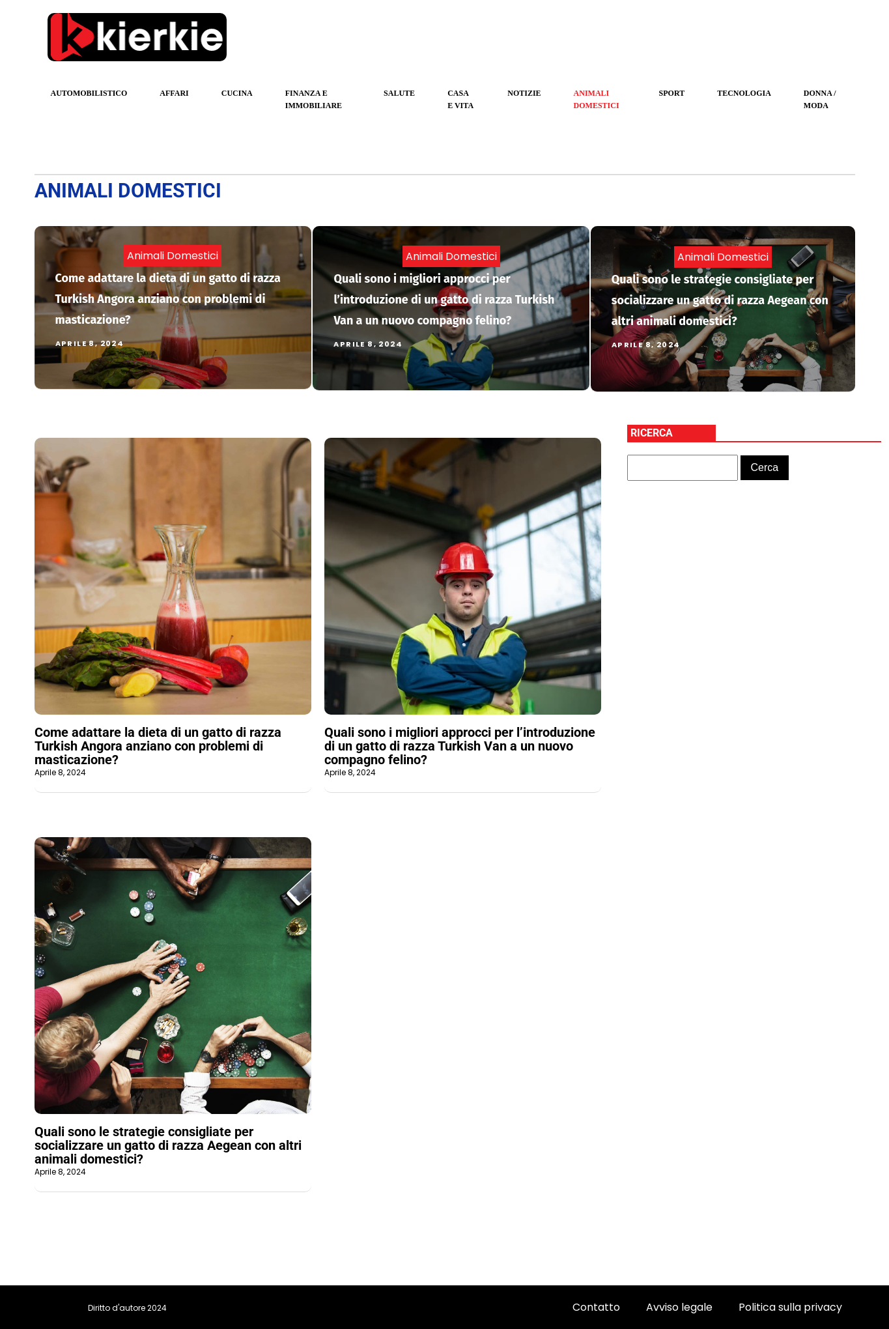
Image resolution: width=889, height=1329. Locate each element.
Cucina (237, 93)
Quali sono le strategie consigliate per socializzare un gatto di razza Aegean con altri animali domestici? (720, 300)
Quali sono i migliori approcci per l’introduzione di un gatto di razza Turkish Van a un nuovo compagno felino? (443, 300)
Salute (399, 93)
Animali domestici (596, 99)
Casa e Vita (460, 99)
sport (672, 93)
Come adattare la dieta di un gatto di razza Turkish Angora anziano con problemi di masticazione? (168, 299)
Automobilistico (89, 93)
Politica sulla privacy (790, 1307)
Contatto (596, 1307)
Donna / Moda (820, 99)
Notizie (524, 93)
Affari (174, 93)
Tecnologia (744, 93)
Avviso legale (679, 1307)
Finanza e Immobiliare (313, 99)
